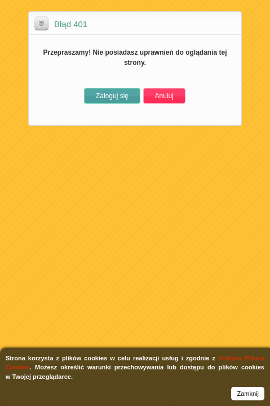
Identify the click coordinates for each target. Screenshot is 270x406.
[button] (112, 96)
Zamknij (248, 393)
